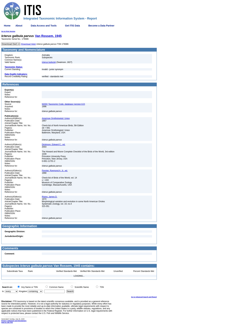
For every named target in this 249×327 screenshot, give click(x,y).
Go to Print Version (8, 31)
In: (3, 291)
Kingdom (23, 291)
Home (7, 25)
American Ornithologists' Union (56, 118)
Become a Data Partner (101, 25)
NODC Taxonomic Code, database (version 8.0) (63, 104)
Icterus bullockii (49, 62)
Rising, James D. (49, 197)
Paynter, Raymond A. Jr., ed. (55, 170)
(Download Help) (28, 44)
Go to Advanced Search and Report (144, 297)
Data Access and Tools (44, 25)
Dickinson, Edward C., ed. (53, 144)
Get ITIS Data (72, 25)
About (18, 25)
